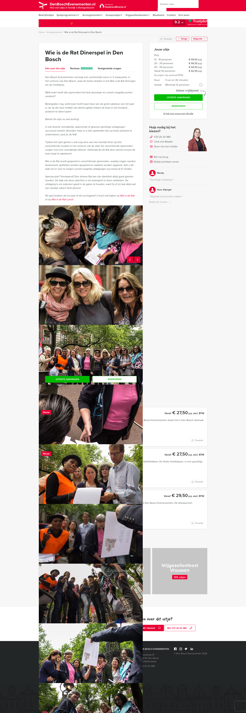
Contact (175, 15)
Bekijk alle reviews (160, 203)
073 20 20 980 (194, 23)
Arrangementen (92, 15)
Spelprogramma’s (67, 15)
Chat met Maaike (161, 143)
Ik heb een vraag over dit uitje (178, 114)
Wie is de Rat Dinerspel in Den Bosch (83, 32)
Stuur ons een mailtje (163, 147)
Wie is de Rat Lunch (63, 199)
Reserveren (178, 107)
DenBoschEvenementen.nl (76, 5)
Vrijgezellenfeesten (139, 15)
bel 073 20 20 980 (180, 628)
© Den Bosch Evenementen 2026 (190, 653)
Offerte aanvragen (178, 98)
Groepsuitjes (114, 15)
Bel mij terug (158, 158)
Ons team (188, 15)
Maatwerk (162, 15)
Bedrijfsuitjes (46, 15)
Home (42, 32)
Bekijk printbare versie (164, 163)
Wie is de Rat (127, 195)
